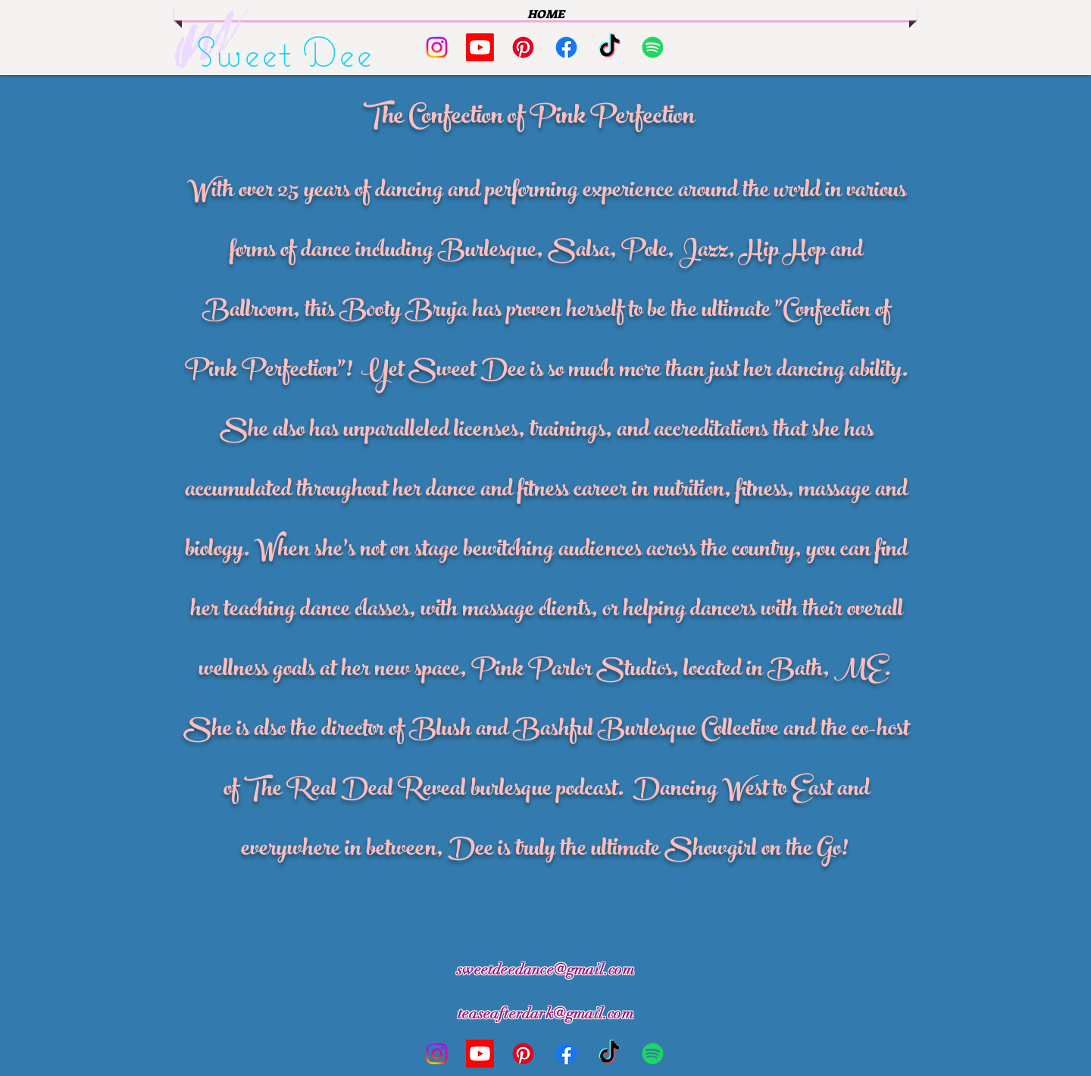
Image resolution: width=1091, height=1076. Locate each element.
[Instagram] (437, 47)
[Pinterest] (523, 47)
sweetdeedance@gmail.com (545, 969)
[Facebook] (566, 47)
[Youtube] (480, 47)
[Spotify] (653, 47)
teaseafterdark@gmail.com (545, 1013)
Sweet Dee (285, 52)
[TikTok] (610, 47)
